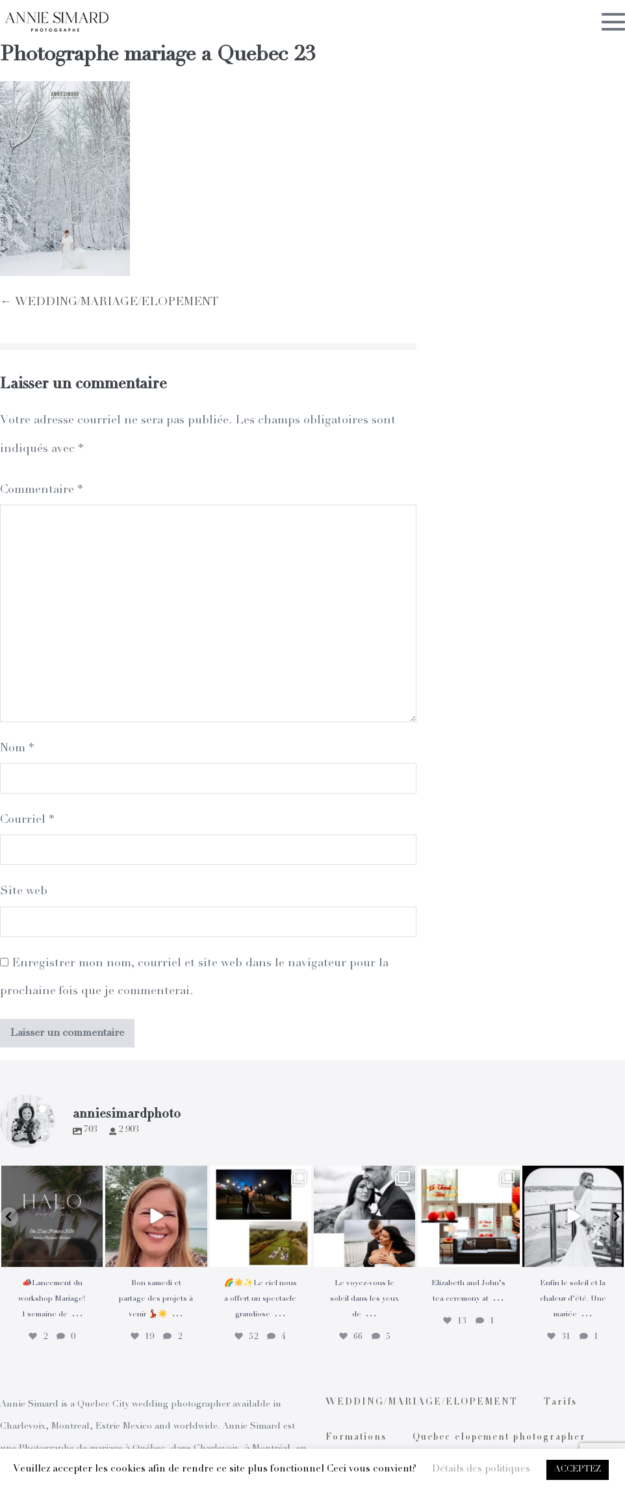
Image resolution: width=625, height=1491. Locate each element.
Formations (356, 1437)
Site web (23, 891)
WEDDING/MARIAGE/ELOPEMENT (421, 1402)
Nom (17, 749)
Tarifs (560, 1402)
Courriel (27, 820)
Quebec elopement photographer (499, 1437)
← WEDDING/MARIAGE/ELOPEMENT (109, 302)
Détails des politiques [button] (481, 1469)
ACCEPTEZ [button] (577, 1470)
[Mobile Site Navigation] (613, 21)
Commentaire (41, 490)
